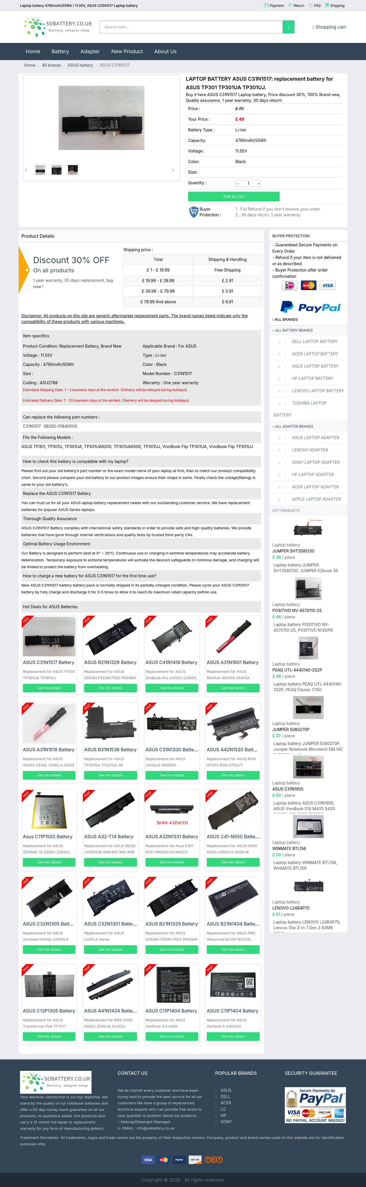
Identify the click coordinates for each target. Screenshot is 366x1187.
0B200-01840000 (60, 426)
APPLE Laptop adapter (307, 499)
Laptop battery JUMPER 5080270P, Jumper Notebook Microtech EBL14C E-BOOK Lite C (308, 747)
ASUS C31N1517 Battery (48, 662)
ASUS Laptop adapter (306, 437)
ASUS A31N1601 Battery (232, 662)
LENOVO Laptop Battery (309, 390)
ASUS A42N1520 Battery (233, 749)
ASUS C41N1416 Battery (172, 662)
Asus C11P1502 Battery (48, 836)
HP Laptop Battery (303, 378)
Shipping (337, 5)
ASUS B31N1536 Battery (110, 749)
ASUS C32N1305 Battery (50, 924)
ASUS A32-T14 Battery (109, 836)
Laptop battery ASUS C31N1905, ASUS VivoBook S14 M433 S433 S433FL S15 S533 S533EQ (304, 806)
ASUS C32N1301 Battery (110, 924)
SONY (223, 1121)
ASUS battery (80, 65)
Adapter (90, 51)
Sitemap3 (162, 1121)
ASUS (223, 1090)
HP (220, 1115)
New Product (127, 51)
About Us (165, 51)
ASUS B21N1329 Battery (110, 662)
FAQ (317, 5)
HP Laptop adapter (304, 474)
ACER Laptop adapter (306, 487)
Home (36, 48)
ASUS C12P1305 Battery (49, 1011)
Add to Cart (234, 196)
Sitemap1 (128, 1121)
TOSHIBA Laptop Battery (300, 409)
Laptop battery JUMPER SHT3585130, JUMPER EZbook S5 (306, 567)
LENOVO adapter (301, 450)
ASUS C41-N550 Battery (233, 836)
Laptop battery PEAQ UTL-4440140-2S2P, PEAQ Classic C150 (308, 686)
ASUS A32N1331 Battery (172, 836)
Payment (277, 5)
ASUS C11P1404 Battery (171, 1011)
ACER (223, 1102)
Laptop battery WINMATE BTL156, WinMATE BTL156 (305, 865)
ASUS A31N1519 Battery (49, 749)
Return (299, 5)
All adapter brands (292, 426)
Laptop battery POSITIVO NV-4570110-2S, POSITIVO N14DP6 (303, 627)
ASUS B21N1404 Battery (233, 924)
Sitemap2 (144, 1121)
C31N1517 (32, 426)
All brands (51, 65)
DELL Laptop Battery (306, 341)
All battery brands (292, 330)
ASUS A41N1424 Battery (110, 1011)
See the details (49, 688)
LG (220, 1109)
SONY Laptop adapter (307, 462)
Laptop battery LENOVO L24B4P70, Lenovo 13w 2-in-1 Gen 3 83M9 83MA (307, 926)
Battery (60, 51)
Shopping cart (329, 27)
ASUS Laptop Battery (306, 366)
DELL (222, 1096)
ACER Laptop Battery (306, 353)
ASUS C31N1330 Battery (172, 749)
